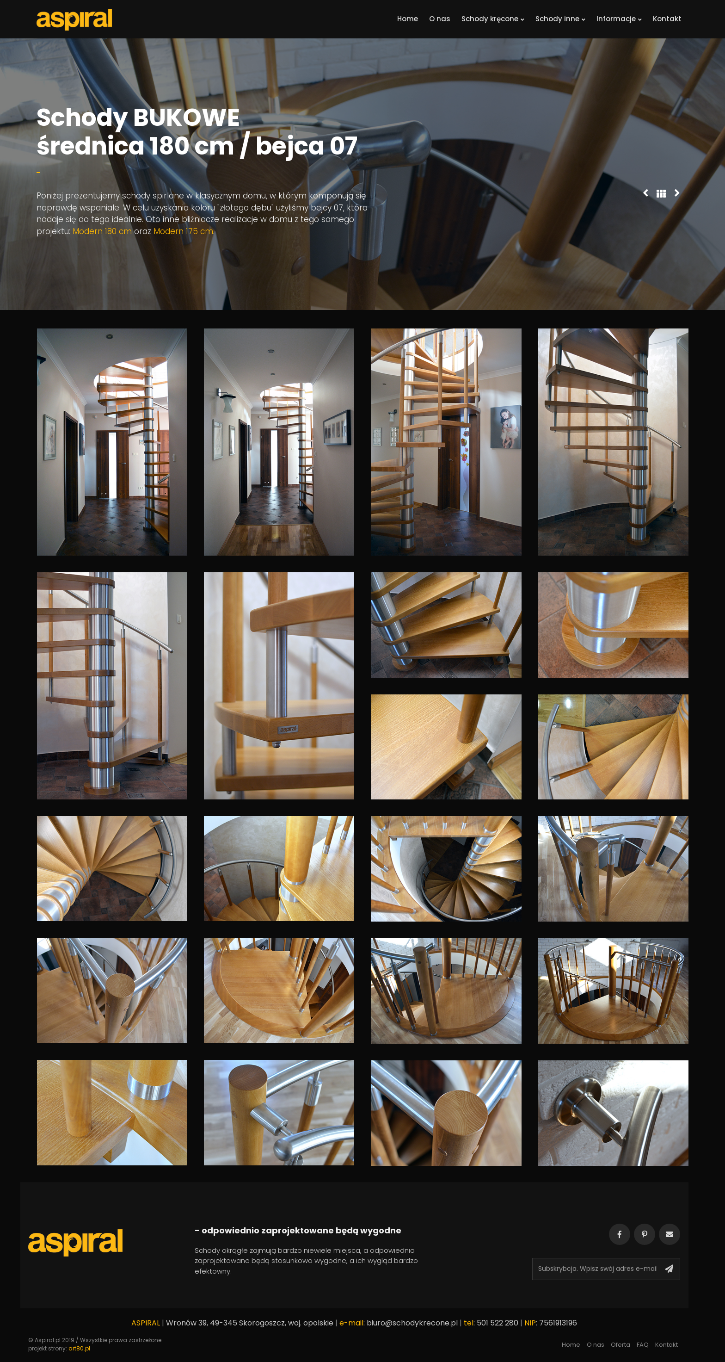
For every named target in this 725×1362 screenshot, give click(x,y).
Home (407, 19)
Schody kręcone (492, 19)
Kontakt (667, 19)
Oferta (620, 1344)
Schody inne (560, 19)
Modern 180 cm (102, 231)
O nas (439, 19)
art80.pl (79, 1348)
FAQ (643, 1344)
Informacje (619, 19)
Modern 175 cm (183, 231)
